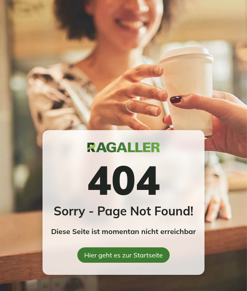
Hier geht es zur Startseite (123, 255)
